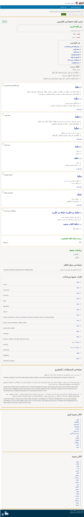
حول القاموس (63, 7)
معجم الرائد (76, 52)
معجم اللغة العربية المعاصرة (71, 46)
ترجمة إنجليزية (75, 62)
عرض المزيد (79, 109)
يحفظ (77, 282)
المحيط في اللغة (74, 57)
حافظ (77, 298)
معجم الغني (76, 49)
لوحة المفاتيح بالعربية (75, 7)
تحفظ (77, 309)
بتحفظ (77, 358)
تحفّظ (77, 353)
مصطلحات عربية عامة (73, 60)
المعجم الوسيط (75, 54)
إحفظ (77, 293)
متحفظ (77, 342)
